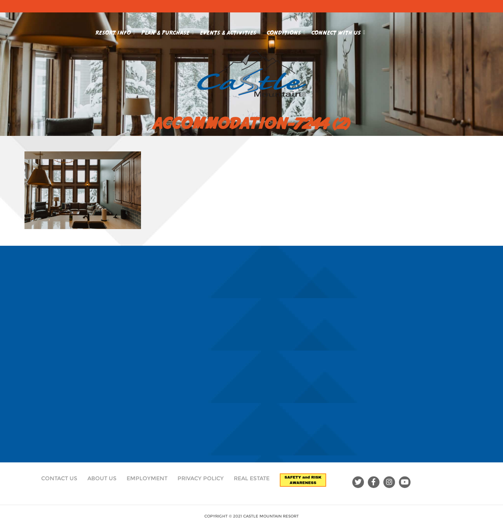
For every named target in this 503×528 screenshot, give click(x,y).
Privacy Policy (201, 478)
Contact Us (59, 478)
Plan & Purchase (167, 31)
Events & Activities (230, 31)
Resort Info (115, 31)
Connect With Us (338, 31)
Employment (147, 478)
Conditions (286, 31)
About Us (102, 478)
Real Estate (252, 478)
